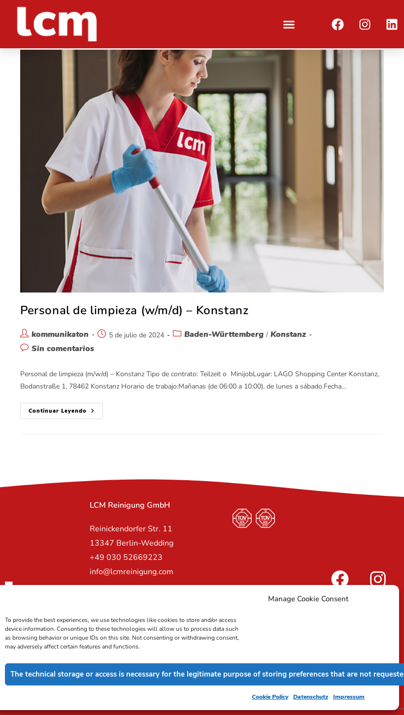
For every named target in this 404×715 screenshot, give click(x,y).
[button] (289, 24)
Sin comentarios (63, 348)
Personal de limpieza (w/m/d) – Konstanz (134, 310)
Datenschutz (310, 697)
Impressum (349, 697)
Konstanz (288, 334)
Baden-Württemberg (224, 334)
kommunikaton (60, 334)
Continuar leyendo (66, 409)
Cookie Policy (270, 697)
